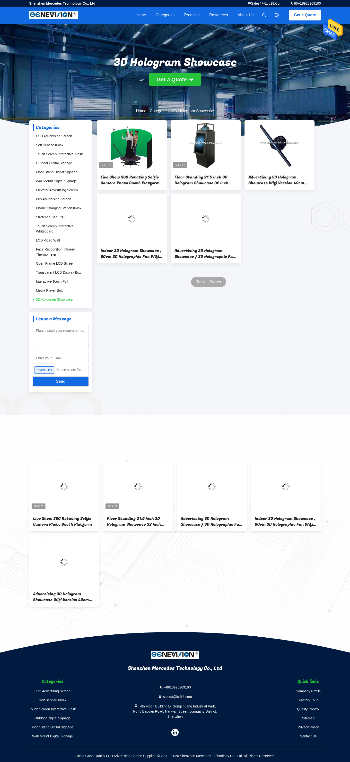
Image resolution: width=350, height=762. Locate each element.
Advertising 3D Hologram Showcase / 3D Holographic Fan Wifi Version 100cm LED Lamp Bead (205, 254)
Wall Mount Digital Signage (56, 181)
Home (141, 15)
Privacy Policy (308, 727)
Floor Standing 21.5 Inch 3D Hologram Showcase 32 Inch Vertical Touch (201, 180)
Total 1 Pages (208, 282)
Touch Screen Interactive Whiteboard (54, 228)
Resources (218, 15)
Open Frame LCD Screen (55, 263)
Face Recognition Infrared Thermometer (55, 251)
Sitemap (308, 718)
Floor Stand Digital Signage (56, 172)
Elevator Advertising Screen (57, 190)
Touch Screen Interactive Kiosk (59, 154)
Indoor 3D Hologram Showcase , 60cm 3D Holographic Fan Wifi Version (131, 254)
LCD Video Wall (48, 240)
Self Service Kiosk (49, 145)
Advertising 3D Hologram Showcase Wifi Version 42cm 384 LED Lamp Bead (276, 180)
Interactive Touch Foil (52, 281)
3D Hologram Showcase (54, 299)
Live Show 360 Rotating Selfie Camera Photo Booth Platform (130, 180)
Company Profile (308, 691)
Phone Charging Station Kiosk (58, 208)
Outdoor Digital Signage (54, 163)
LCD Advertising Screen (54, 136)
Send (60, 381)
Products (192, 15)
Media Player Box (49, 290)
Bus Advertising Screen (53, 199)
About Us (246, 15)
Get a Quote (305, 15)
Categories (165, 15)
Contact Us (308, 736)
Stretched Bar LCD (50, 217)
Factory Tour (308, 700)
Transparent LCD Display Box (58, 272)
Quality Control (308, 709)
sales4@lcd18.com (266, 3)
